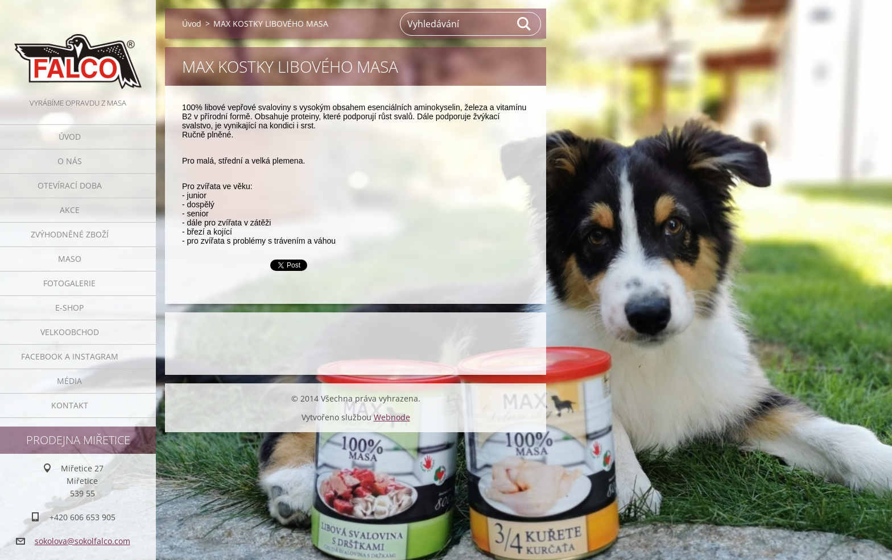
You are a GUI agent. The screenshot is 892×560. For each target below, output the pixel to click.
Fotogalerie (69, 283)
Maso (69, 258)
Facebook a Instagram (69, 356)
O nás (69, 161)
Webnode (392, 417)
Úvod (70, 136)
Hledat (524, 23)
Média (69, 380)
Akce (70, 209)
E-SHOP (69, 307)
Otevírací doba (70, 185)
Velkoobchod (69, 332)
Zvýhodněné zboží (70, 234)
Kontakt (69, 405)
